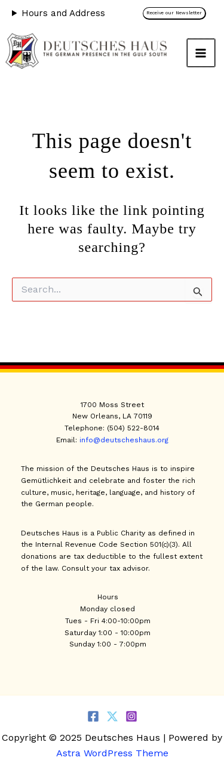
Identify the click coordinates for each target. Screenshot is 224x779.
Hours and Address (63, 13)
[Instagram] (131, 716)
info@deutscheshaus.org (123, 440)
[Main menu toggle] (201, 53)
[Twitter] (112, 716)
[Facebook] (93, 716)
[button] (177, 13)
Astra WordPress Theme (112, 753)
